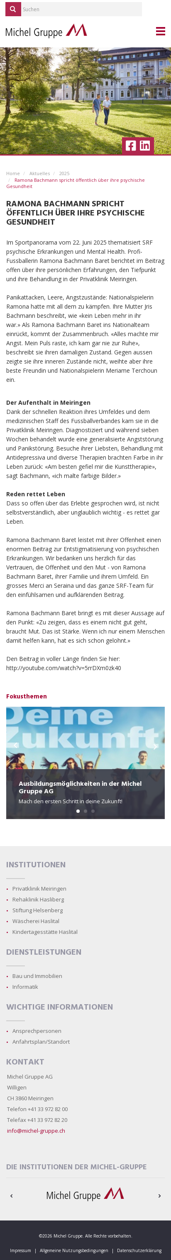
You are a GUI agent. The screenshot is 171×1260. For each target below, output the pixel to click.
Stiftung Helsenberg (37, 910)
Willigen (17, 1087)
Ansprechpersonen (36, 1031)
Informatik (25, 986)
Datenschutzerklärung (139, 1250)
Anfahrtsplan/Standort (41, 1041)
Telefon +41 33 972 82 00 (37, 1109)
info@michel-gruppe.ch (36, 1130)
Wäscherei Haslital (35, 921)
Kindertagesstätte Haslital (45, 932)
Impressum (20, 1250)
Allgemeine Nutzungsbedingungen (74, 1250)
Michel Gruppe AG (30, 1076)
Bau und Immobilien (37, 976)
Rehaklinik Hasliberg (38, 899)
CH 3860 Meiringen (30, 1098)
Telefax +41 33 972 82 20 (37, 1120)
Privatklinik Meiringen (39, 888)
